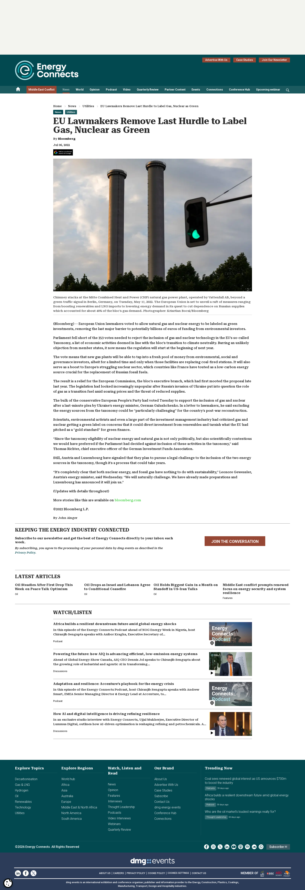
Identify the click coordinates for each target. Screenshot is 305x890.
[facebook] (206, 846)
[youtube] (233, 846)
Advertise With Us (216, 59)
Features (114, 796)
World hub (68, 779)
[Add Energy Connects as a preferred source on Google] (63, 152)
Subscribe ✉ (278, 847)
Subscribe (161, 796)
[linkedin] (227, 846)
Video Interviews (119, 818)
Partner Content (175, 89)
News (66, 89)
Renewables (23, 802)
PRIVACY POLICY (136, 873)
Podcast (111, 89)
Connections (214, 89)
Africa (65, 785)
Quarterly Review (147, 89)
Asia (64, 790)
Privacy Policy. (25, 552)
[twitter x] (220, 846)
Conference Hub (239, 89)
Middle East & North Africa (79, 807)
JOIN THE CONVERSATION (235, 541)
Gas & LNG (22, 785)
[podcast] (240, 846)
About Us (160, 779)
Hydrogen (21, 790)
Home (57, 106)
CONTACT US (199, 873)
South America (71, 819)
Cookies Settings (178, 873)
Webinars (114, 824)
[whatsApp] (261, 846)
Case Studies (244, 59)
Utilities (88, 106)
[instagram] (213, 846)
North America (71, 813)
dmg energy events (167, 807)
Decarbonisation (26, 779)
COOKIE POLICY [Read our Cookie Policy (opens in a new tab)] (156, 873)
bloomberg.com (128, 500)
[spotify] (247, 846)
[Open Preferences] (8, 883)
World (80, 89)
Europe (66, 802)
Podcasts (114, 812)
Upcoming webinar (268, 89)
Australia (67, 796)
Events (196, 89)
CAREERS (118, 873)
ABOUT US (105, 873)
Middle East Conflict (41, 89)
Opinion (95, 89)
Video (127, 89)
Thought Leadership (121, 807)
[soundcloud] (254, 846)
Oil (16, 796)
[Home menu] (18, 89)
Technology (23, 807)
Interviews (115, 801)
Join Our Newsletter (274, 59)
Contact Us (162, 802)
